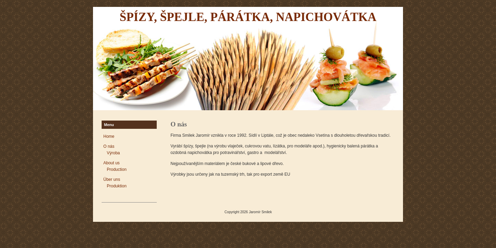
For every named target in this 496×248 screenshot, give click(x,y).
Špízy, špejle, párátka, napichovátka (248, 17)
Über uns (111, 179)
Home (108, 136)
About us (111, 163)
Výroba (113, 153)
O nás (108, 146)
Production (116, 169)
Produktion (116, 186)
